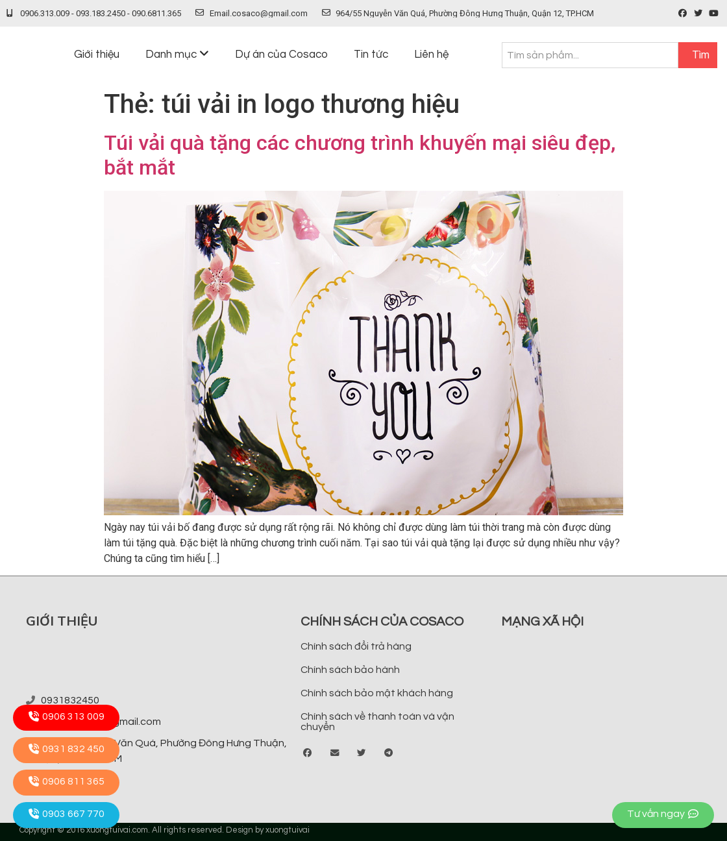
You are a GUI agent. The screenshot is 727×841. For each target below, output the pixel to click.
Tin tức (371, 54)
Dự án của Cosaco (281, 54)
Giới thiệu (96, 54)
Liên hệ (431, 54)
